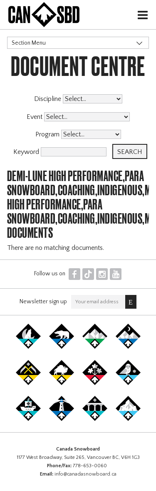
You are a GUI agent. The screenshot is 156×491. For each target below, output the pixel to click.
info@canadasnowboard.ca (85, 474)
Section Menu (29, 43)
